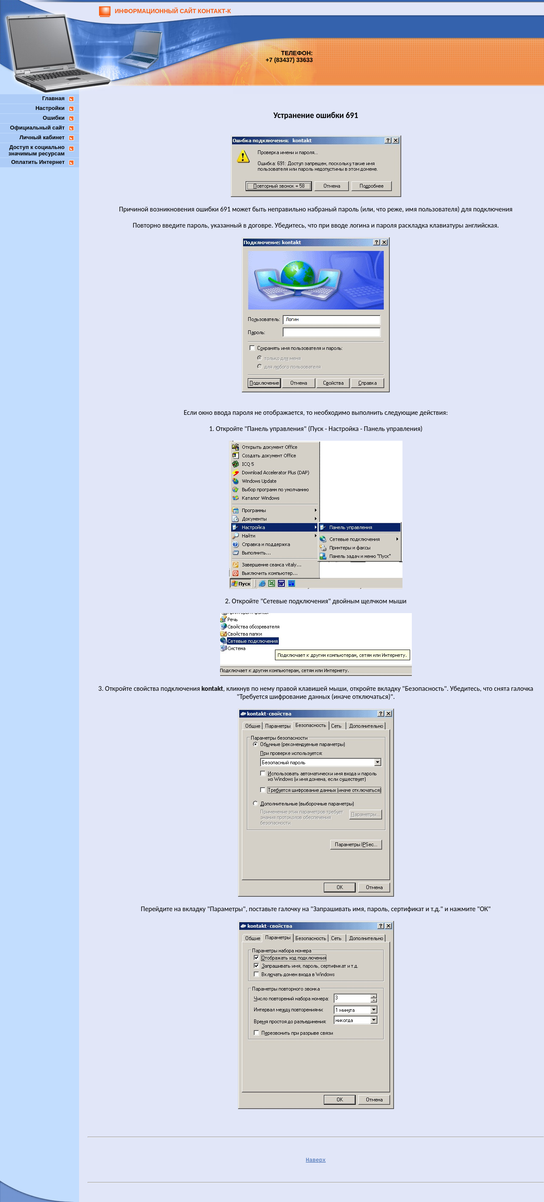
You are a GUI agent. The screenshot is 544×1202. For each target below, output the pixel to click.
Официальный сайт (37, 127)
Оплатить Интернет (38, 162)
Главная (53, 98)
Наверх (316, 1160)
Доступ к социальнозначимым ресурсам (36, 150)
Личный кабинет (42, 137)
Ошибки (54, 118)
